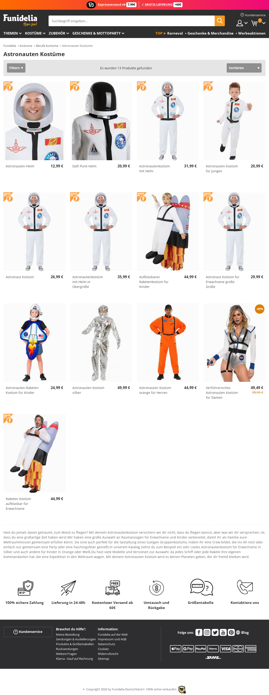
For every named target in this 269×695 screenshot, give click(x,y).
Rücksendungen (67, 649)
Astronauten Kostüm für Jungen (222, 168)
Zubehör (57, 33)
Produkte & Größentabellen (75, 644)
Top (158, 33)
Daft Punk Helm (84, 166)
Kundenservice (27, 631)
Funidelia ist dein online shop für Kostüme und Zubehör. (20, 20)
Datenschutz (106, 644)
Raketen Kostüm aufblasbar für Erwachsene (18, 504)
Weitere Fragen (66, 654)
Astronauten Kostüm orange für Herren (155, 390)
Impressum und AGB (112, 639)
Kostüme (33, 33)
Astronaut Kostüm (20, 277)
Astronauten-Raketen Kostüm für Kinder (22, 390)
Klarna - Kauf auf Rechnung (74, 659)
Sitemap (103, 659)
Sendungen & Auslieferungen (76, 639)
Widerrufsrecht (108, 654)
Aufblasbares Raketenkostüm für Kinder (154, 282)
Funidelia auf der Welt (113, 634)
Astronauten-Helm (20, 166)
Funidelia (9, 46)
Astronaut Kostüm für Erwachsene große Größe (222, 282)
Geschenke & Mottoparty (96, 33)
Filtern (14, 68)
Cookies (103, 649)
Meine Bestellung (68, 634)
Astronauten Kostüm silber (88, 390)
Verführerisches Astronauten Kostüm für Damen (222, 393)
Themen (10, 33)
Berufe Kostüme (47, 46)
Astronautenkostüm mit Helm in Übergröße (87, 282)
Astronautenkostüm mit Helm (154, 168)
